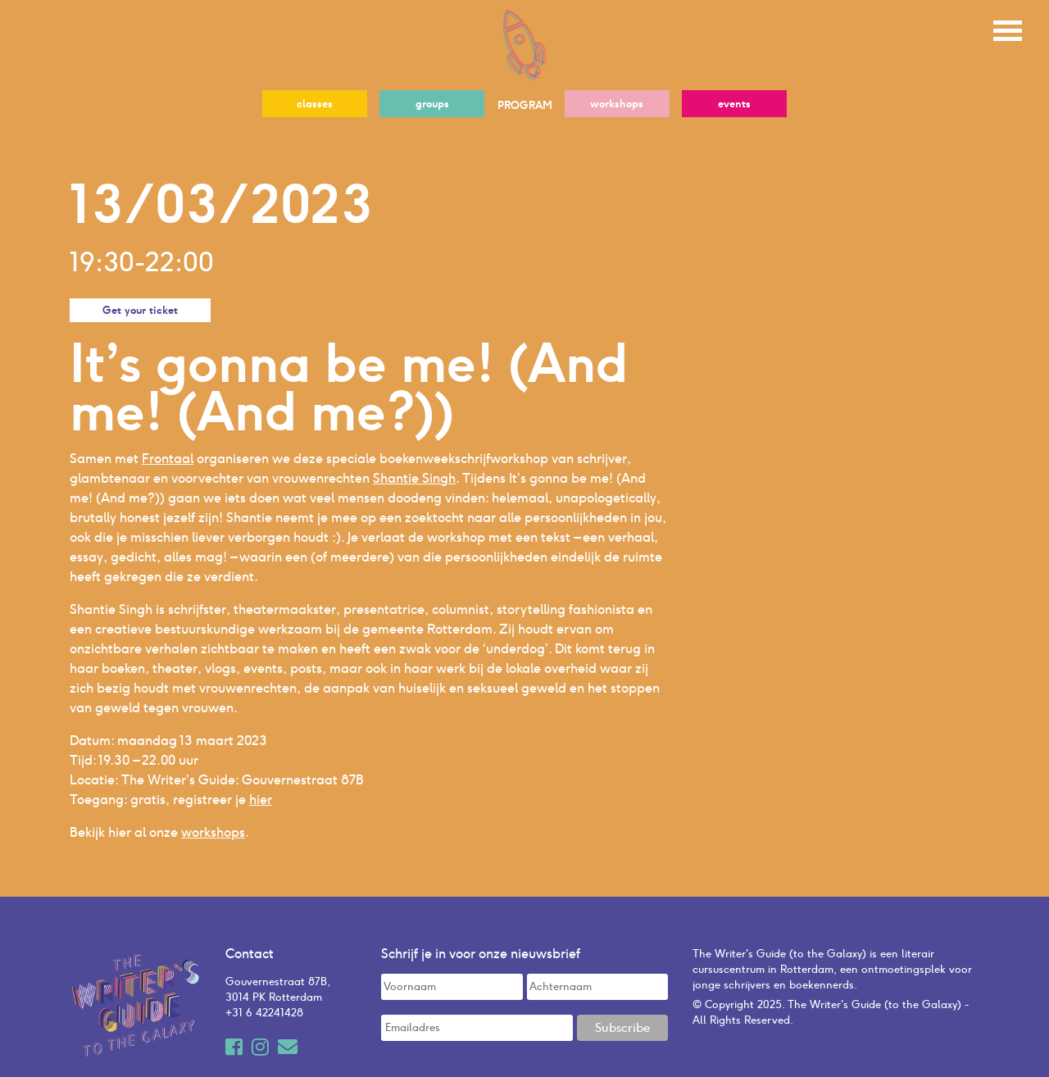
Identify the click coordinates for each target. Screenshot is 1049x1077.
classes (315, 104)
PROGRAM (524, 105)
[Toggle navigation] (1008, 28)
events (734, 104)
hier (260, 799)
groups (432, 104)
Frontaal (167, 458)
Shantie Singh (414, 478)
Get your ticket (140, 310)
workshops (616, 104)
